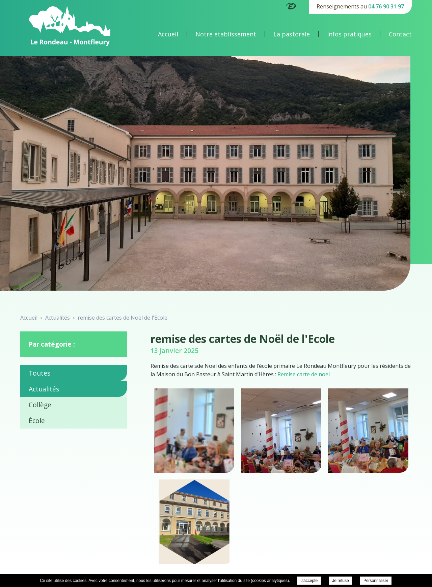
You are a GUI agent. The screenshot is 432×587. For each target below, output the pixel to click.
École (37, 420)
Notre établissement (225, 34)
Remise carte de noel (303, 374)
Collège (40, 404)
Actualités (44, 388)
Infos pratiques (349, 34)
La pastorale (291, 34)
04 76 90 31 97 (386, 6)
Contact (400, 34)
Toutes (39, 373)
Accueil (168, 34)
